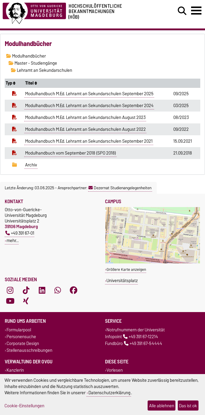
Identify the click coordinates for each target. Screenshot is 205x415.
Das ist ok (188, 405)
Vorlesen (114, 370)
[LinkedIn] (42, 290)
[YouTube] (10, 300)
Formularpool (19, 329)
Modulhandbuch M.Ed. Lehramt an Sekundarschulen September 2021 (89, 141)
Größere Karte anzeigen (126, 269)
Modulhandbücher (26, 56)
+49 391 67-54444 (143, 343)
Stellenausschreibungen (29, 350)
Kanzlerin (15, 370)
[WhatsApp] (57, 290)
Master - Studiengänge (33, 63)
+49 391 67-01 (19, 233)
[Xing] (26, 300)
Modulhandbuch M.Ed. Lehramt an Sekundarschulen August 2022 (85, 129)
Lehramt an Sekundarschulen (41, 70)
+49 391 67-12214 (140, 336)
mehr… (13, 240)
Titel (31, 83)
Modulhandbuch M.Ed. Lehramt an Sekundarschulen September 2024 (89, 105)
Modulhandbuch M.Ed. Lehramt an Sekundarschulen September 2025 (89, 93)
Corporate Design (23, 343)
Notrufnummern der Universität (135, 329)
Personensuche (21, 336)
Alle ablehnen (161, 405)
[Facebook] (73, 290)
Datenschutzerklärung (109, 392)
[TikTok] (26, 290)
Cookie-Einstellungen (24, 405)
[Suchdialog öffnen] (182, 11)
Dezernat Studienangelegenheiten (119, 187)
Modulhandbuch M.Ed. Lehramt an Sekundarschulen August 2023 (85, 117)
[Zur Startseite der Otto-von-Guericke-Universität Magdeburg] (34, 12)
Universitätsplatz (122, 280)
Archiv (31, 164)
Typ (10, 83)
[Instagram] (10, 290)
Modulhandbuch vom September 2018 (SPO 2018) (70, 153)
